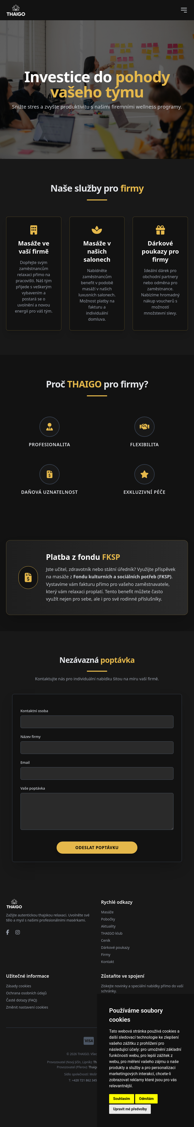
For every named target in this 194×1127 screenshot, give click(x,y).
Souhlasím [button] (121, 1099)
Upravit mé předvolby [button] (130, 1109)
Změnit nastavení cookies (27, 1007)
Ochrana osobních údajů (26, 993)
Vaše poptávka (32, 788)
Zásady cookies (18, 985)
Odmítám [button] (146, 1099)
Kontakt (107, 961)
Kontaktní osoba (34, 710)
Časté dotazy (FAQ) (21, 1000)
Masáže (107, 912)
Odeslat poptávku (96, 847)
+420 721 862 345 (84, 1080)
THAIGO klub (112, 933)
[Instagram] (17, 932)
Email (25, 762)
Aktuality (108, 926)
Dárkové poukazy (115, 947)
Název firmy (30, 736)
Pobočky (108, 919)
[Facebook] (7, 932)
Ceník (105, 940)
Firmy (105, 954)
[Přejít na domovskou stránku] (14, 903)
